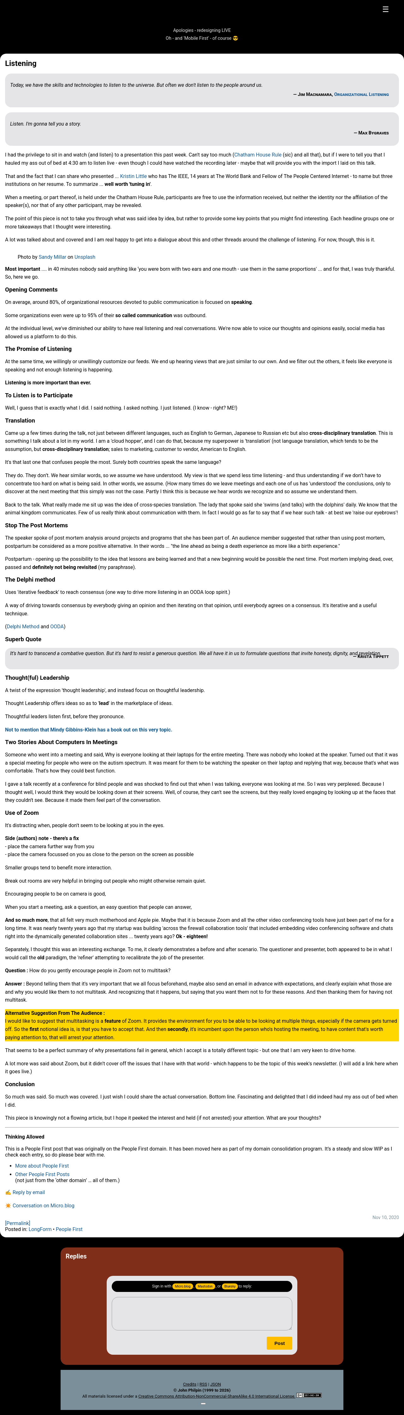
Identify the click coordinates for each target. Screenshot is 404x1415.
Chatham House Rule (258, 155)
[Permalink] (17, 1223)
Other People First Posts (42, 1174)
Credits (189, 1384)
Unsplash (84, 257)
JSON (215, 1384)
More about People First (42, 1166)
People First (69, 1229)
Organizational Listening (361, 94)
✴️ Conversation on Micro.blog (39, 1206)
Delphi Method (23, 627)
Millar (60, 257)
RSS (203, 1384)
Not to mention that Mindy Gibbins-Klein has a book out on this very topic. (88, 730)
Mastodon (205, 1286)
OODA (57, 627)
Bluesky (230, 1286)
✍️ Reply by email (25, 1192)
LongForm (40, 1229)
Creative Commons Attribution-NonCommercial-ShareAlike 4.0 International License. (216, 1396)
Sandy (46, 257)
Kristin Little (133, 176)
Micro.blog (182, 1286)
